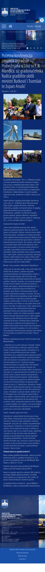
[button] (42, 20)
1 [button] (27, 48)
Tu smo (30, 26)
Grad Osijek (5, 43)
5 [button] (41, 48)
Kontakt (38, 26)
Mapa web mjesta (22, 556)
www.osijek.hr (5, 530)
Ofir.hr (24, 559)
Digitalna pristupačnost (22, 553)
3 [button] (34, 48)
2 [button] (31, 48)
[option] (24, 32)
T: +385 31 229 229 (7, 526)
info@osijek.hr (5, 527)
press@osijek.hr (5, 529)
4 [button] (37, 48)
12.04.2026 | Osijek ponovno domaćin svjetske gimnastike (20, 32)
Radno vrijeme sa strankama (9, 534)
